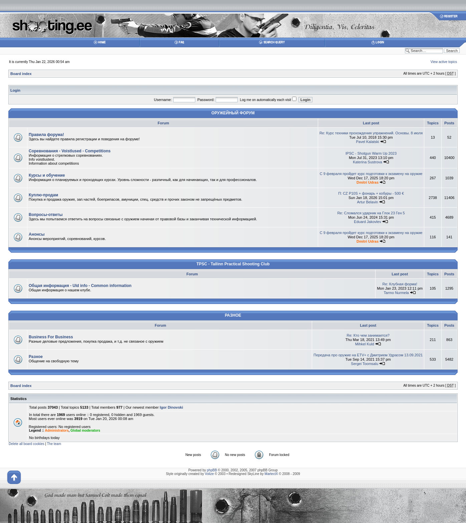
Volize (209, 474)
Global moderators (85, 430)
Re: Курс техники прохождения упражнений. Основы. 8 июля (371, 133)
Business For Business (51, 337)
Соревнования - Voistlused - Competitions (69, 151)
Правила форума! (46, 134)
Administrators (56, 430)
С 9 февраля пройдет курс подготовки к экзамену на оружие (371, 174)
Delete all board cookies (26, 444)
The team (54, 444)
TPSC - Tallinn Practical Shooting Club (232, 264)
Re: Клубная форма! (400, 284)
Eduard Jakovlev (367, 222)
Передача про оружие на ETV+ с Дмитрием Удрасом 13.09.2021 (368, 355)
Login (15, 90)
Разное (36, 356)
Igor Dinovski (171, 407)
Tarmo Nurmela (396, 293)
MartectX (271, 474)
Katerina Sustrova (367, 162)
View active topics (444, 62)
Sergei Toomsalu (364, 364)
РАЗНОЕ (233, 315)
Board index (21, 74)
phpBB (212, 470)
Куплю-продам (43, 195)
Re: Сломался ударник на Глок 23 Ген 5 (371, 213)
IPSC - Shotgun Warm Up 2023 (371, 153)
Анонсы (36, 234)
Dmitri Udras (368, 182)
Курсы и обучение (47, 175)
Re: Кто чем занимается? (367, 335)
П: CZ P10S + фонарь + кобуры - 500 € (371, 193)
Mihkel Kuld (364, 344)
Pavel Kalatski (367, 142)
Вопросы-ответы (45, 214)
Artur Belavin (367, 202)
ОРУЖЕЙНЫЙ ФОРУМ (232, 113)
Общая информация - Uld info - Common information (80, 285)
